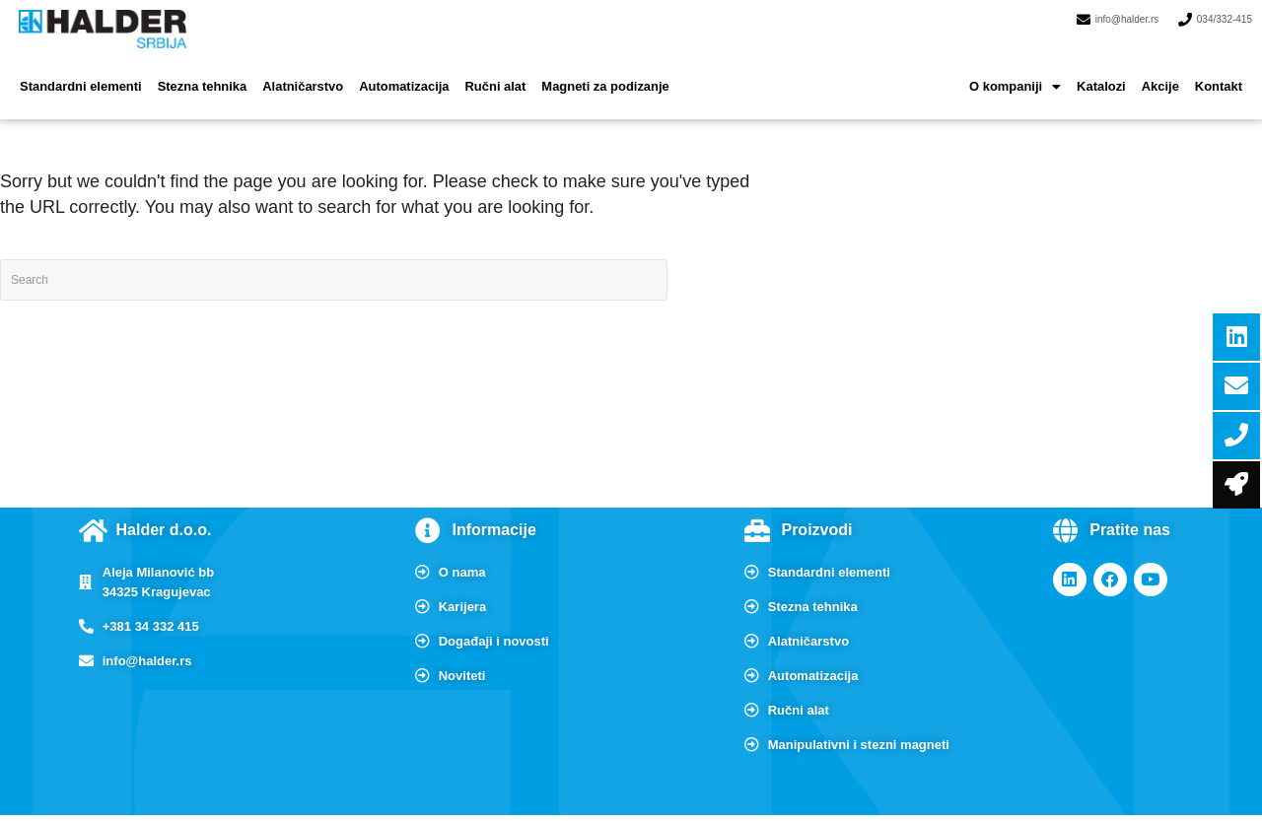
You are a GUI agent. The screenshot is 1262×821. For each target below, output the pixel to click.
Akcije (1165, 74)
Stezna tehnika (190, 74)
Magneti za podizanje (569, 74)
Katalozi (1109, 74)
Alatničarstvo (284, 74)
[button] (1027, 74)
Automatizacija (380, 74)
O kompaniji (1027, 74)
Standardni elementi (76, 74)
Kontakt (1220, 74)
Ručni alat (465, 74)
